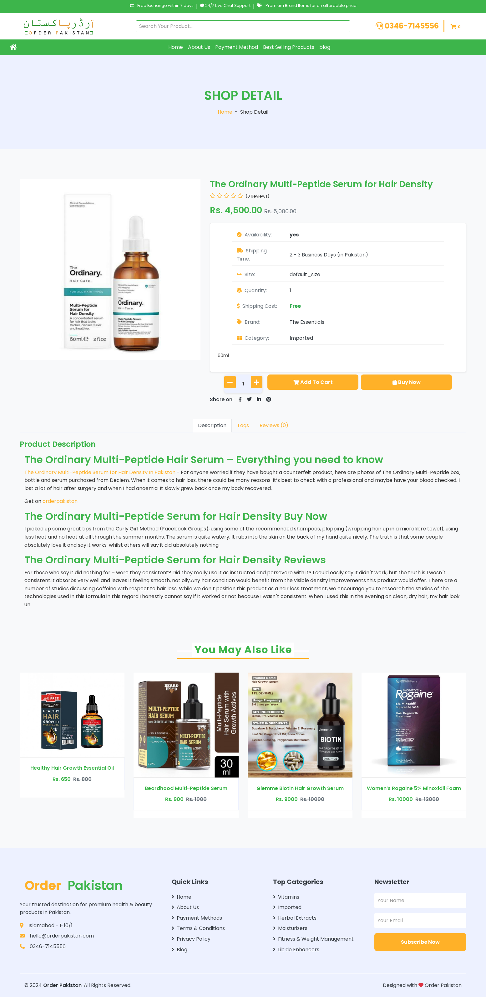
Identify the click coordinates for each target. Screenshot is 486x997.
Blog (179, 949)
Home (175, 47)
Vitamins (286, 897)
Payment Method (236, 47)
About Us (199, 47)
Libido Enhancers (296, 949)
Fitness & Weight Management (313, 939)
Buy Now (406, 382)
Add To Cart (313, 382)
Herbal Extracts (294, 918)
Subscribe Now (420, 942)
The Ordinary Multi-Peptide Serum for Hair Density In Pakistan (100, 472)
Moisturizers (290, 928)
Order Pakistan (62, 985)
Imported (301, 338)
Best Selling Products (288, 47)
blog (324, 47)
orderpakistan (60, 501)
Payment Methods (197, 918)
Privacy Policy (191, 939)
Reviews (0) (274, 425)
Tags (243, 425)
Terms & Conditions (198, 928)
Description (212, 425)
